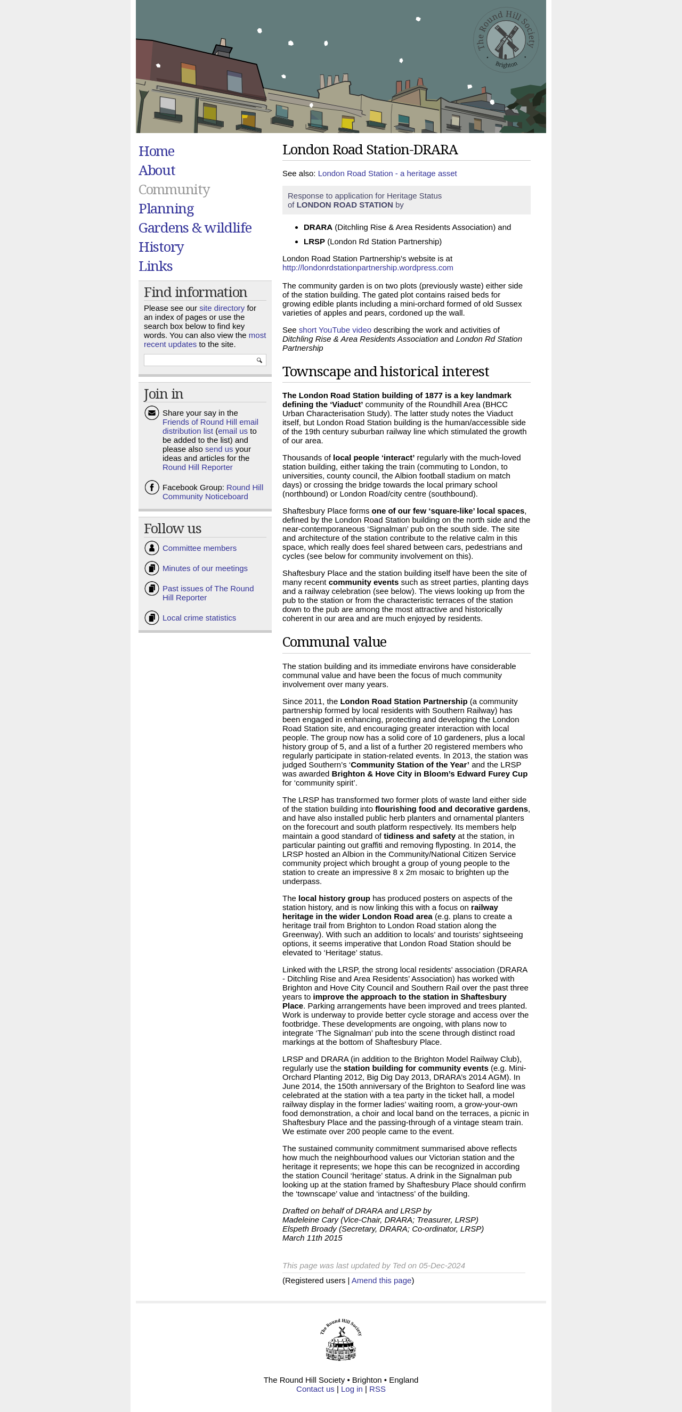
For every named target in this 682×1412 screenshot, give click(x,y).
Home (156, 150)
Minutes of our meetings (205, 568)
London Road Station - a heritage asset (387, 173)
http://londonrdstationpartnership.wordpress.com (367, 267)
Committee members (200, 547)
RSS (377, 1388)
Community (174, 189)
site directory (222, 307)
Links (156, 265)
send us (219, 448)
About (157, 169)
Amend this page (382, 1280)
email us (233, 430)
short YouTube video (335, 329)
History (161, 246)
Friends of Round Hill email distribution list (210, 426)
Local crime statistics (199, 617)
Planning (166, 208)
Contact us (315, 1388)
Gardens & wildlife (195, 227)
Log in (352, 1388)
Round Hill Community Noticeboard (213, 492)
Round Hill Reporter (198, 467)
